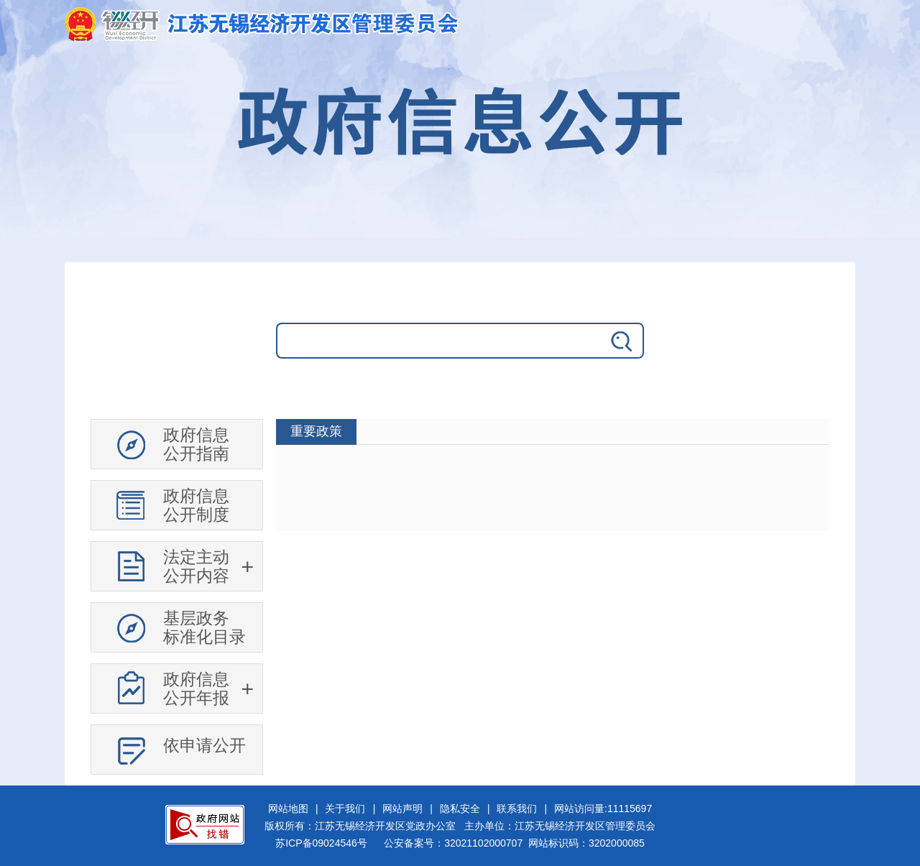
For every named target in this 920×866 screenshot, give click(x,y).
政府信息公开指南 (196, 444)
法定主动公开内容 (196, 566)
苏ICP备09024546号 (321, 843)
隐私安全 (460, 808)
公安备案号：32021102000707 (453, 843)
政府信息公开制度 (196, 505)
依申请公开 (204, 745)
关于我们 (345, 808)
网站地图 (288, 808)
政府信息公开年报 (196, 688)
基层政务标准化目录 (204, 627)
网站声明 (402, 808)
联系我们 (517, 808)
